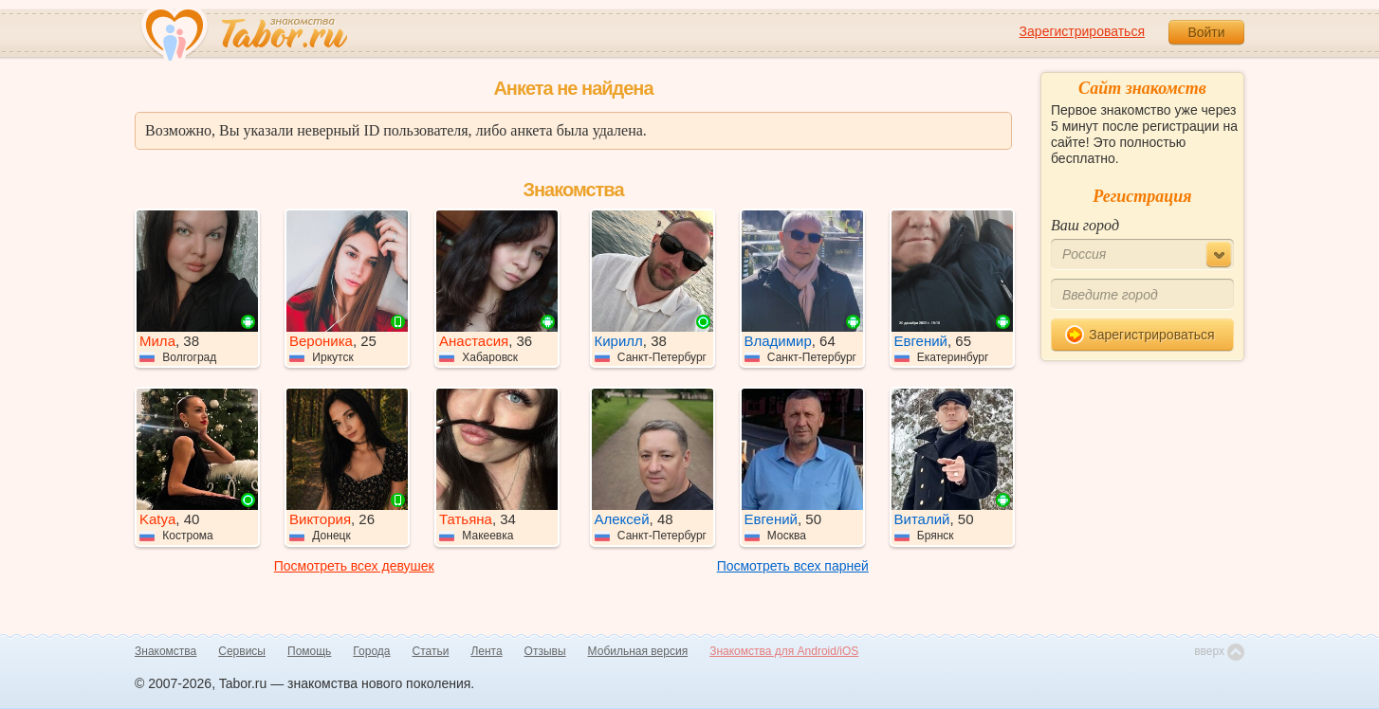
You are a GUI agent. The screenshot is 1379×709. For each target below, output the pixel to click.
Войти (1205, 32)
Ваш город (1085, 225)
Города (371, 651)
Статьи (431, 651)
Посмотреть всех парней (793, 565)
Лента (486, 651)
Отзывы (545, 651)
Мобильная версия (638, 651)
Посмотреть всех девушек (354, 565)
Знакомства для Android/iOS (783, 651)
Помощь (309, 651)
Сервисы (242, 651)
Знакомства (165, 651)
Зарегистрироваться (1082, 31)
